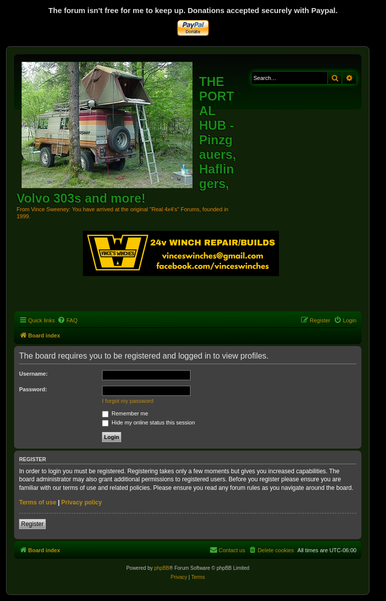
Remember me (125, 413)
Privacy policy (81, 502)
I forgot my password (127, 401)
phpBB (161, 568)
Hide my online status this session (148, 422)
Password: (33, 389)
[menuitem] (67, 320)
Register (32, 524)
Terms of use (37, 502)
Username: (33, 374)
